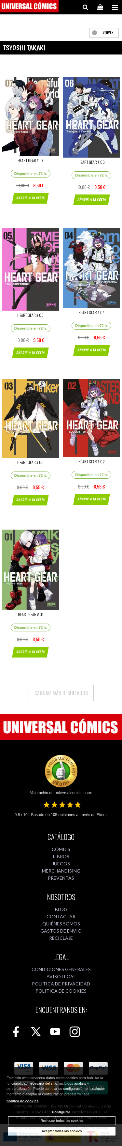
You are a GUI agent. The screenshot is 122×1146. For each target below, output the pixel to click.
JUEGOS (61, 863)
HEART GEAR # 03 (30, 462)
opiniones (63, 815)
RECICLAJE (61, 938)
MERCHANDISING (61, 871)
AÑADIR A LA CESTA (30, 198)
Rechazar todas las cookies (62, 1121)
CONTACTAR (61, 916)
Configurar (61, 1112)
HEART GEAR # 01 (30, 614)
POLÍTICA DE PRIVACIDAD (61, 983)
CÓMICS (61, 849)
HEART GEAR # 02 (91, 461)
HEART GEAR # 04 (91, 312)
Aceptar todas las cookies (62, 1131)
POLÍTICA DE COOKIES (61, 991)
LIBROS (61, 856)
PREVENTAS (61, 878)
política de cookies (22, 1101)
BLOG (61, 909)
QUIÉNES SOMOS (61, 923)
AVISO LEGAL (61, 976)
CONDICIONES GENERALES (61, 969)
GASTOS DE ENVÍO (61, 931)
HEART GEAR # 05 (30, 315)
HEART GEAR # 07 (30, 160)
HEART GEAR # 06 (91, 162)
